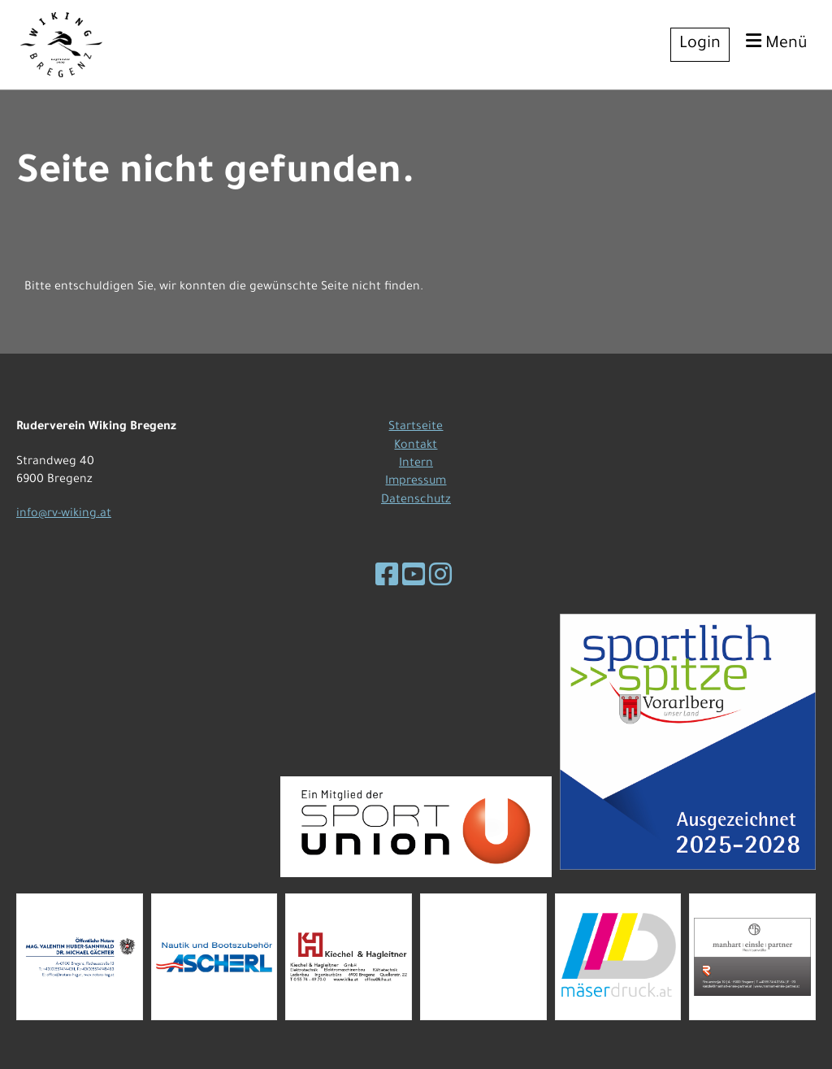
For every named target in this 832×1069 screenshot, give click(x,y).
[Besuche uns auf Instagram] (440, 580)
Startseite (415, 427)
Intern (416, 464)
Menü (777, 43)
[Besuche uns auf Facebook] (386, 580)
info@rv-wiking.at (63, 514)
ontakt (419, 446)
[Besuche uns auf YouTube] (413, 580)
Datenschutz (416, 500)
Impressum (415, 482)
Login (700, 45)
